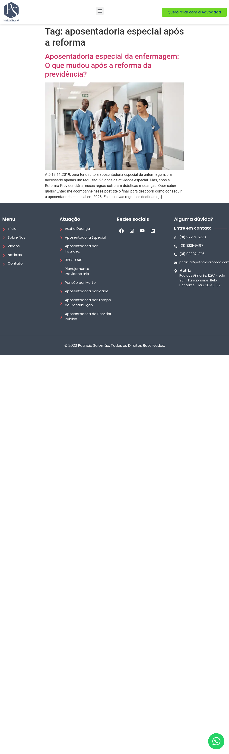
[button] (100, 11)
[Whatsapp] (200, 237)
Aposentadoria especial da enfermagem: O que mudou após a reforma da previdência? (112, 65)
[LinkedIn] (152, 230)
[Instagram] (132, 230)
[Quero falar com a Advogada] (194, 12)
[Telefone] (200, 245)
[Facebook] (121, 230)
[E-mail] (200, 262)
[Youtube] (142, 230)
